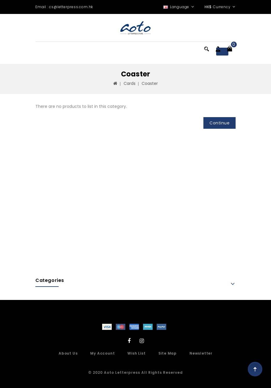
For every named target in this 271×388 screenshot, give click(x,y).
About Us (68, 353)
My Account (102, 353)
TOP (255, 369)
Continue (219, 123)
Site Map (167, 353)
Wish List (136, 353)
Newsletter (200, 353)
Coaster (150, 83)
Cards (130, 83)
